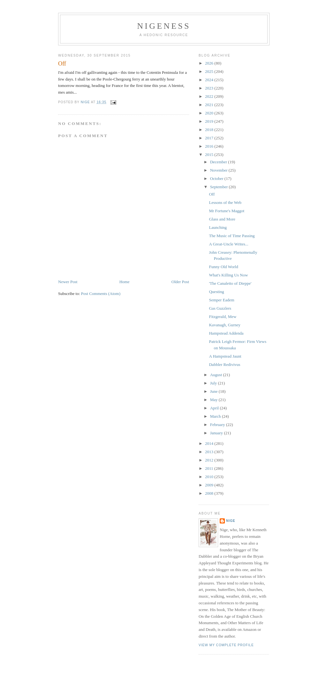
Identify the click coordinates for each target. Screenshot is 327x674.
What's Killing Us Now (228, 275)
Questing (216, 291)
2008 (209, 493)
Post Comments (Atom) (101, 293)
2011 (209, 468)
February (218, 424)
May (214, 399)
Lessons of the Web (225, 202)
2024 (209, 79)
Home (124, 281)
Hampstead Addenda (226, 333)
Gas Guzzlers (220, 308)
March (216, 416)
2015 (209, 154)
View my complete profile (226, 645)
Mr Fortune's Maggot (226, 210)
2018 (209, 129)
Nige (230, 521)
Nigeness (163, 26)
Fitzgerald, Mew (222, 316)
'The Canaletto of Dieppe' (230, 283)
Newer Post (67, 281)
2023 (209, 88)
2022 (209, 96)
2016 (209, 146)
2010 (209, 476)
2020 (209, 113)
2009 (209, 485)
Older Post (180, 281)
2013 (209, 451)
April (215, 408)
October (217, 178)
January (217, 432)
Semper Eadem (221, 300)
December (219, 161)
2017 (209, 138)
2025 (209, 71)
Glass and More (222, 219)
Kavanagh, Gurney (224, 324)
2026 (209, 63)
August (216, 374)
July (214, 383)
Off (212, 194)
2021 (209, 104)
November (219, 170)
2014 (209, 443)
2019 (209, 121)
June (214, 391)
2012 (209, 460)
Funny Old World (223, 266)
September (219, 186)
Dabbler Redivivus (224, 364)
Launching (218, 227)
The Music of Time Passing (232, 235)
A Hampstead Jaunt (225, 356)
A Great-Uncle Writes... (228, 244)
